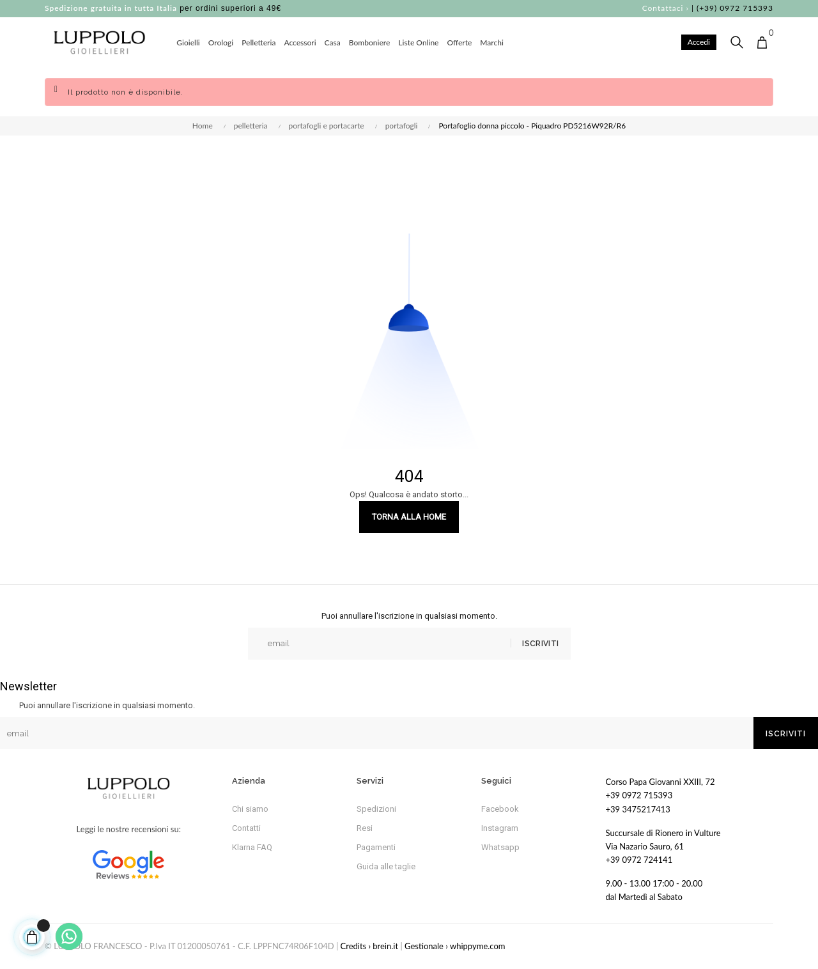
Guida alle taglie (386, 866)
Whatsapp (500, 847)
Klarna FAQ (252, 847)
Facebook (500, 809)
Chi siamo (250, 809)
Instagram (499, 828)
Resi (365, 828)
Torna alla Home (409, 517)
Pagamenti (376, 847)
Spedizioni (376, 809)
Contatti (246, 828)
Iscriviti (539, 643)
